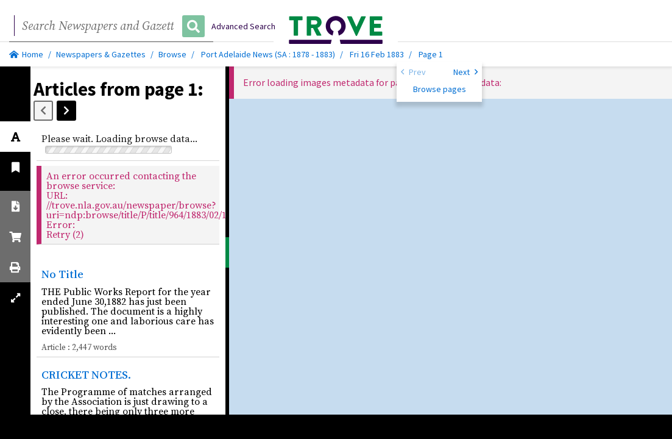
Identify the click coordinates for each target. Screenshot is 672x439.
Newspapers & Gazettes (101, 54)
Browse (172, 54)
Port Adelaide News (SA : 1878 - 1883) (268, 54)
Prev (413, 71)
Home (26, 54)
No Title (62, 274)
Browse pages (439, 89)
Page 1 (431, 54)
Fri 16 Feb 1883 (378, 54)
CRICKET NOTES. (86, 374)
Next (465, 71)
